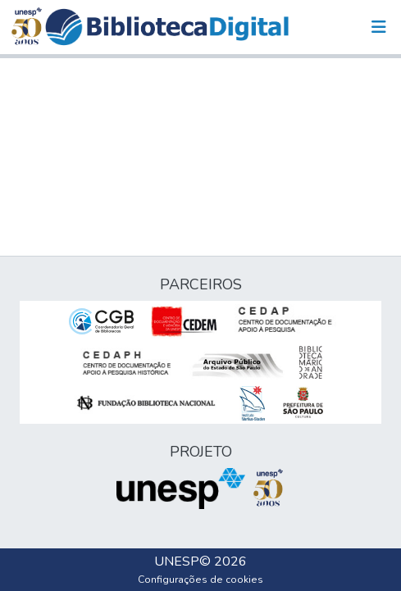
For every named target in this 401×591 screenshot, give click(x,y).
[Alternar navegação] (379, 27)
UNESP (176, 561)
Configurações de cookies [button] (200, 579)
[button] (166, 27)
